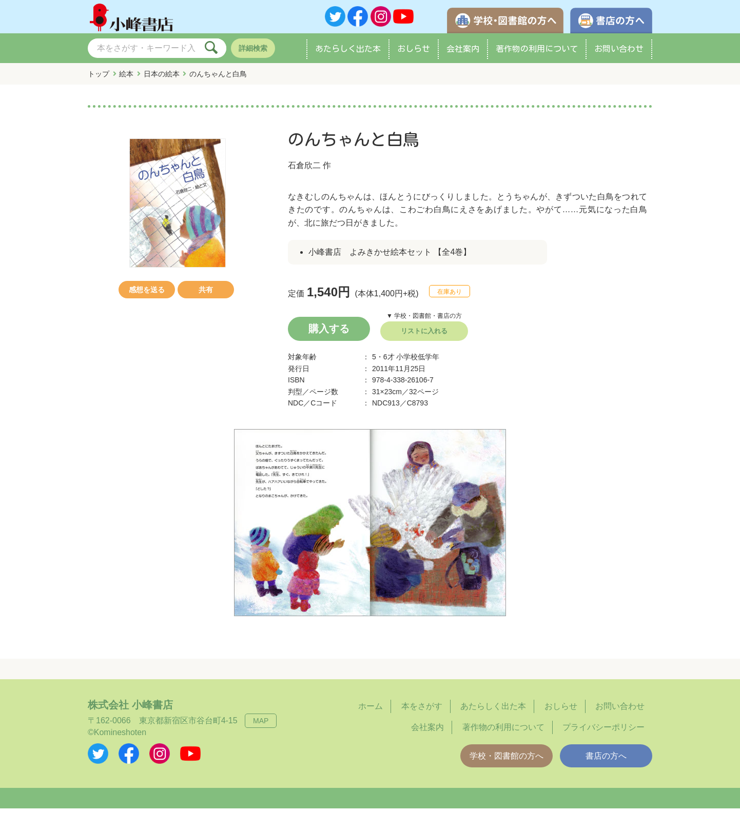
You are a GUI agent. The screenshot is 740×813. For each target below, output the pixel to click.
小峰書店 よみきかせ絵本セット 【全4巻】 (389, 256)
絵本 (126, 78)
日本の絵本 (162, 78)
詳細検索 (253, 53)
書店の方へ (606, 760)
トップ (98, 78)
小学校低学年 (417, 361)
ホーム (370, 710)
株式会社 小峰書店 (130, 709)
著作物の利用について (537, 53)
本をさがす (421, 710)
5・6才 (383, 361)
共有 (206, 294)
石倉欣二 (304, 170)
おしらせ (413, 53)
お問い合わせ (619, 53)
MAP (260, 725)
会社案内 (462, 53)
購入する (328, 333)
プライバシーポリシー (603, 731)
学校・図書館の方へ (506, 760)
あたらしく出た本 (348, 53)
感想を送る (147, 294)
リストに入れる (424, 335)
